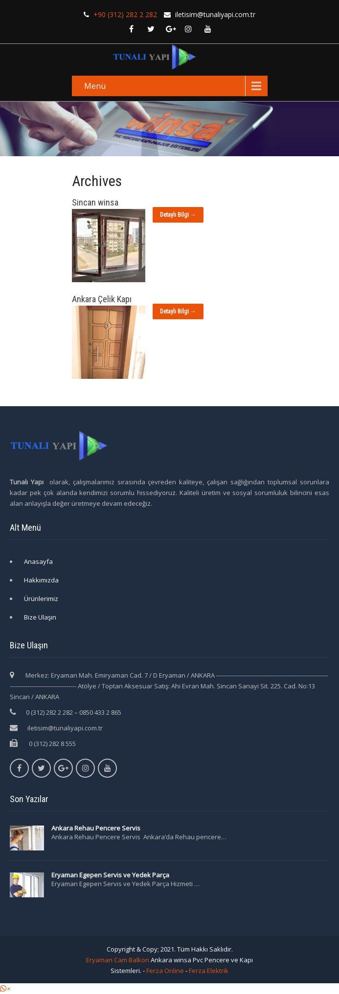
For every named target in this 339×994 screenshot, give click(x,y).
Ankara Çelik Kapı (102, 299)
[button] (5, 988)
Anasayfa (38, 561)
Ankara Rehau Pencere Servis (96, 828)
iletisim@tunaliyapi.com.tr (65, 728)
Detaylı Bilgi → (178, 214)
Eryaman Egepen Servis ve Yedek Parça (110, 874)
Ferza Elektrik (208, 970)
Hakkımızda (41, 580)
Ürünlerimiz (41, 598)
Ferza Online (165, 970)
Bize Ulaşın (40, 617)
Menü (95, 86)
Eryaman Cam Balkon (117, 959)
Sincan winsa (95, 202)
